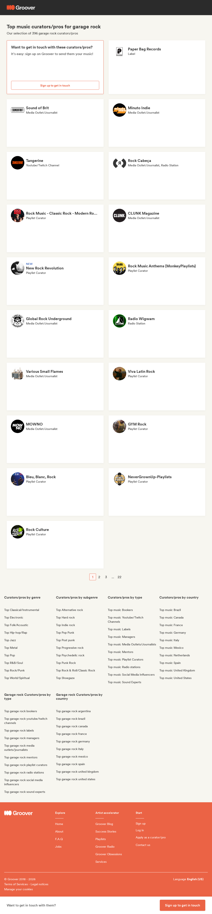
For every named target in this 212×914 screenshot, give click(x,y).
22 (119, 577)
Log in (140, 830)
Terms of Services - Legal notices (26, 884)
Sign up (141, 823)
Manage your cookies (18, 889)
